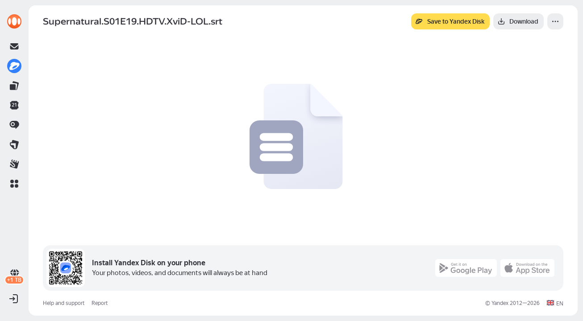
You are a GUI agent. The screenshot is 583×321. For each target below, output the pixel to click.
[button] (14, 184)
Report (100, 303)
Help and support (63, 303)
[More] (555, 21)
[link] (14, 21)
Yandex (499, 303)
